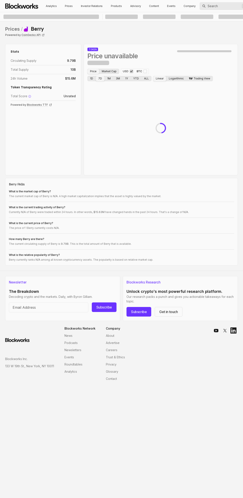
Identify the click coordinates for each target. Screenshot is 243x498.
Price (93, 71)
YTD (136, 78)
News (68, 335)
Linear (160, 78)
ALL (146, 78)
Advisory (135, 6)
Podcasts (71, 343)
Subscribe (104, 307)
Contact (111, 379)
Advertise (113, 343)
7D (100, 78)
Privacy (111, 364)
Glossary (112, 371)
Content (154, 6)
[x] (224, 330)
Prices (68, 6)
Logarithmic (176, 78)
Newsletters (72, 350)
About (110, 335)
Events (171, 6)
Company (189, 6)
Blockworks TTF (39, 104)
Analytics (51, 6)
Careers (111, 350)
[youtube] (216, 330)
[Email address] (48, 307)
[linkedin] (233, 330)
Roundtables (73, 364)
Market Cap (109, 71)
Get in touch (168, 312)
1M (109, 78)
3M (118, 78)
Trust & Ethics (115, 357)
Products (116, 6)
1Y (126, 78)
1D (91, 78)
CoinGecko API (32, 35)
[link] (34, 29)
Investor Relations (92, 6)
